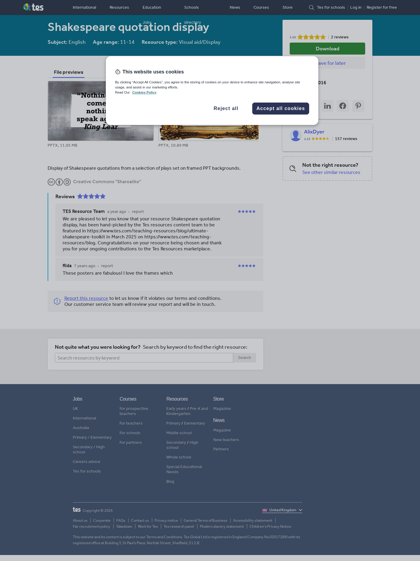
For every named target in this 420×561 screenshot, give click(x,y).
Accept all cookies (280, 108)
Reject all (226, 108)
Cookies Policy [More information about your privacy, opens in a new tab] (144, 92)
